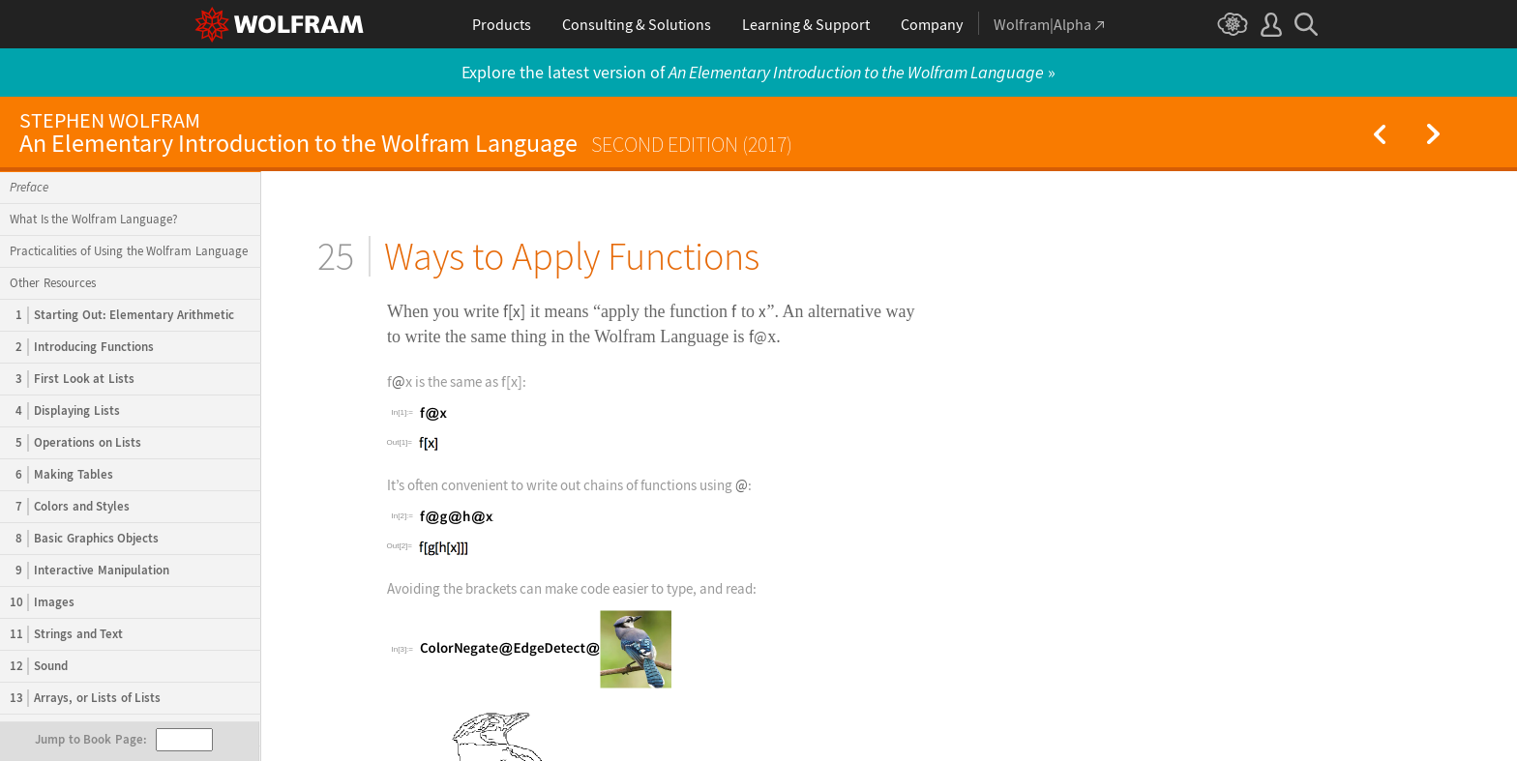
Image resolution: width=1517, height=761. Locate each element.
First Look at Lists (72, 379)
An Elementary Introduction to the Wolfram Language (405, 133)
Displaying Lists (65, 411)
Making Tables (61, 474)
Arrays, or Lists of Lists (85, 698)
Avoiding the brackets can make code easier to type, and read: (572, 588)
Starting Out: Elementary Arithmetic (122, 315)
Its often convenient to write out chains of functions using (561, 485)
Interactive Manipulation (89, 570)
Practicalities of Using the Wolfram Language (129, 251)
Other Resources (53, 283)
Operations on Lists (75, 443)
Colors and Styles (70, 506)
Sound (39, 666)
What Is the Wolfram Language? (94, 219)
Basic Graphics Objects (84, 538)
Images (42, 602)
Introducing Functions (82, 347)
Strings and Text (66, 634)
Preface (29, 187)
